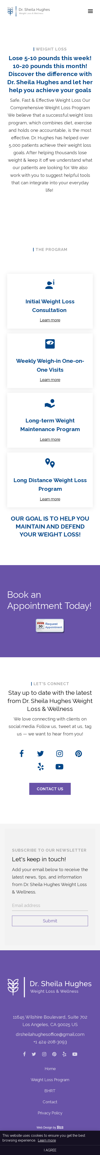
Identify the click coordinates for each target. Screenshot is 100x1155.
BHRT (50, 1090)
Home (50, 1068)
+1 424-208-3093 (50, 1041)
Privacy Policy (50, 1112)
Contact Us (50, 788)
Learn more (50, 320)
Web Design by (50, 1127)
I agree (50, 1150)
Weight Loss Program (50, 1079)
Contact (50, 1101)
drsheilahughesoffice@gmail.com (50, 1034)
